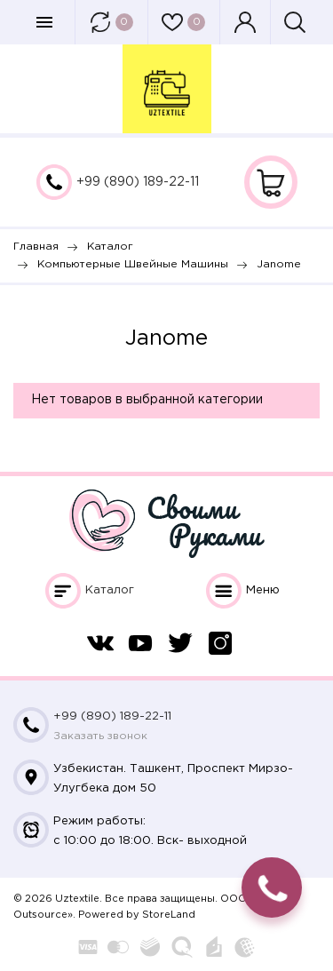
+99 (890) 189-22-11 (137, 182)
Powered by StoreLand (136, 915)
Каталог (109, 590)
